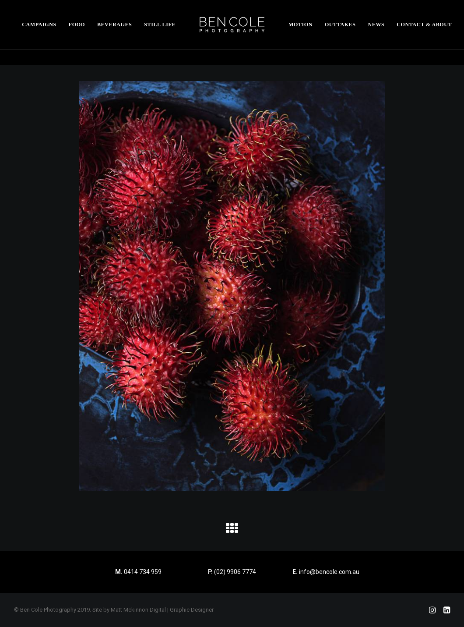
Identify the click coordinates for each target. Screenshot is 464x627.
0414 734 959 (143, 571)
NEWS (376, 24)
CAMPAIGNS (39, 24)
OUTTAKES (340, 24)
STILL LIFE (160, 24)
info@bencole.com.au (325, 571)
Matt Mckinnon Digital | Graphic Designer (162, 609)
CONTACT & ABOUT (424, 24)
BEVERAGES (114, 24)
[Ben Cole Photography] (232, 24)
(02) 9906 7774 (235, 571)
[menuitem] (39, 24)
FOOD (77, 24)
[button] (232, 531)
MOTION (300, 24)
